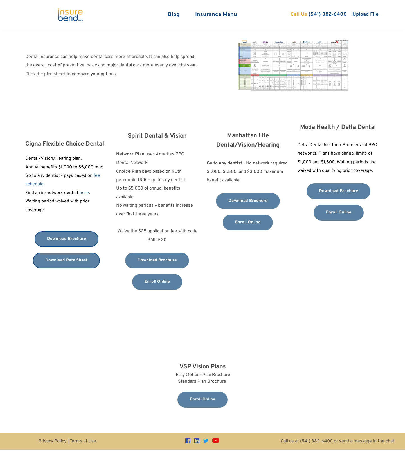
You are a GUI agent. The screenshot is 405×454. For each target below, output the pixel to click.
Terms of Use (82, 441)
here (84, 193)
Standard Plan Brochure (202, 381)
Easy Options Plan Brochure (203, 374)
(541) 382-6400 (316, 441)
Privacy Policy (52, 441)
